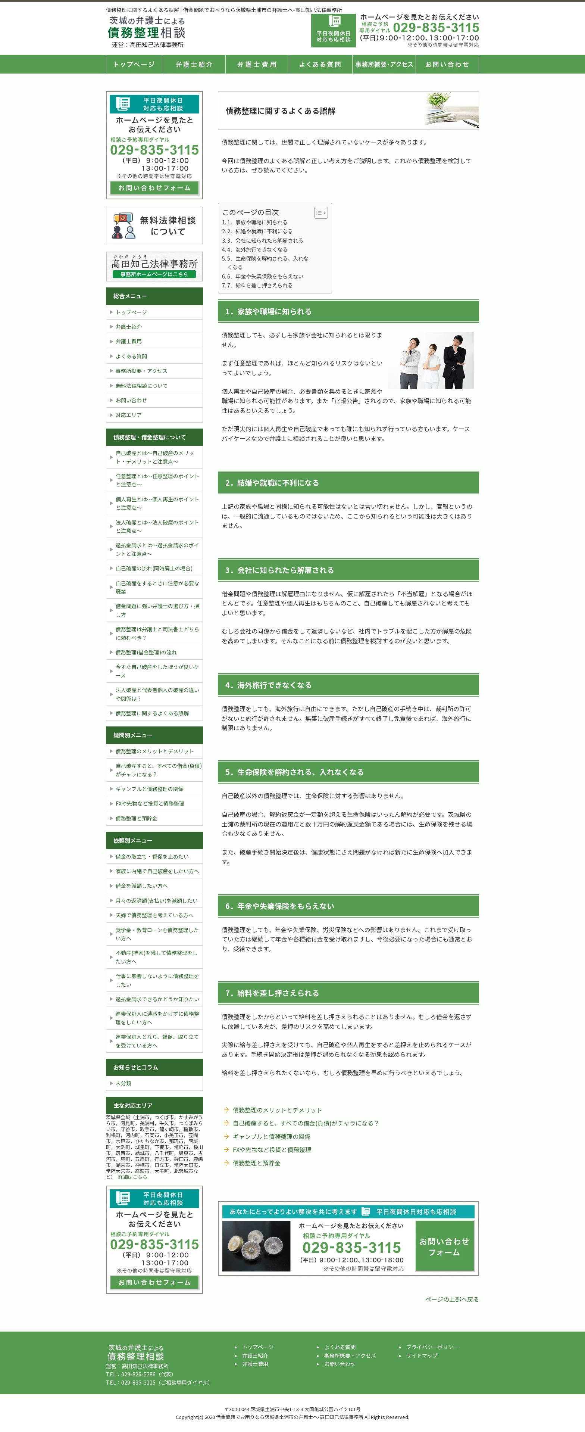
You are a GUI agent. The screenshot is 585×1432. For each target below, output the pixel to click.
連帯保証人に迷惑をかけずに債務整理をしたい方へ (157, 1017)
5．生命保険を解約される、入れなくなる (268, 262)
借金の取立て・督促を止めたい (152, 856)
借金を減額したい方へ (142, 885)
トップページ (134, 64)
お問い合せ (447, 64)
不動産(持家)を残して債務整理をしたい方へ (157, 957)
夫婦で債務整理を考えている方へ (155, 915)
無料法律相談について (142, 385)
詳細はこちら (132, 1176)
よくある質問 (320, 64)
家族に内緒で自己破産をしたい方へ (157, 871)
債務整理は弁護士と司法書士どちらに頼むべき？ (157, 633)
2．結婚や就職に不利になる (260, 231)
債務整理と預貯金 (257, 1162)
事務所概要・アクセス (384, 64)
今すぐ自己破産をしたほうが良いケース (157, 671)
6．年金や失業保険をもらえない (265, 276)
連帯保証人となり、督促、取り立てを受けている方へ (157, 1041)
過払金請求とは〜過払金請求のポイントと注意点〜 (157, 549)
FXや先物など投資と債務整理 (272, 1149)
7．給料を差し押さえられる (260, 285)
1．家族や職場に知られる (257, 222)
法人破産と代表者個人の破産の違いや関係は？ (157, 694)
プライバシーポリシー (432, 1347)
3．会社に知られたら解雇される (265, 240)
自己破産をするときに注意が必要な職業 (157, 587)
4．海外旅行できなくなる (257, 249)
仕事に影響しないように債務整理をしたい (157, 980)
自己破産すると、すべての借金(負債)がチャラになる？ (306, 1122)
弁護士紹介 (193, 64)
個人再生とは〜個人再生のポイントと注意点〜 (157, 503)
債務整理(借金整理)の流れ (146, 652)
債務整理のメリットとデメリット (277, 1109)
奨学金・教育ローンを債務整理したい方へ (157, 934)
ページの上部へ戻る (452, 1299)
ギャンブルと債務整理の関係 (271, 1136)
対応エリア (129, 414)
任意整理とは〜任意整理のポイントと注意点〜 (157, 480)
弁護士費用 (257, 64)
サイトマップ (422, 1355)
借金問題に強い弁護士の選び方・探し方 (157, 610)
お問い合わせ (131, 400)
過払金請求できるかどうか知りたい (157, 999)
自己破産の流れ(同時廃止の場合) (154, 568)
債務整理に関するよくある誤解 (152, 713)
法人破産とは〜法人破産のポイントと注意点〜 (157, 526)
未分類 (123, 1083)
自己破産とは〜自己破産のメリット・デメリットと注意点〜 (155, 457)
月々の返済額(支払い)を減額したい (157, 900)
